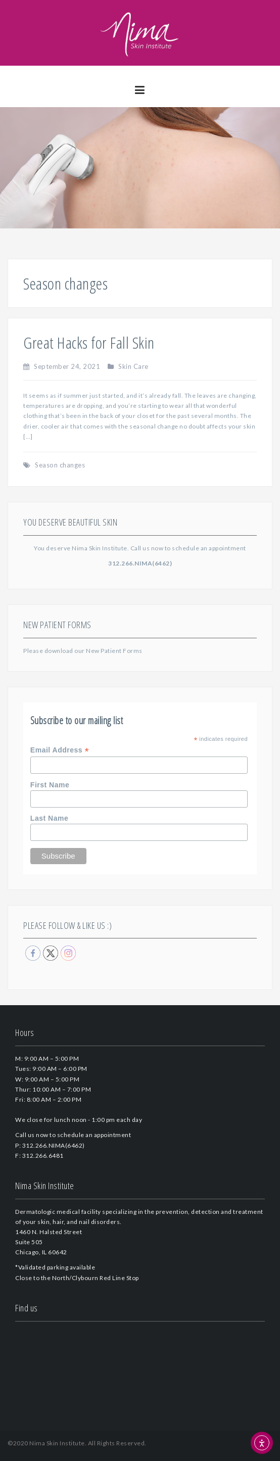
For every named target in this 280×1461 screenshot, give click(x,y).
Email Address (59, 750)
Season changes (60, 465)
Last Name (49, 818)
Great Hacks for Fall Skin (89, 342)
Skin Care (133, 366)
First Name (49, 785)
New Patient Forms (114, 650)
